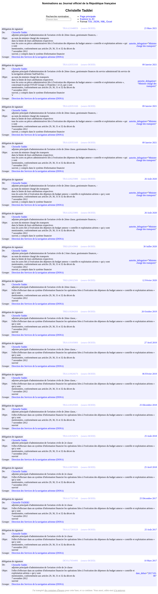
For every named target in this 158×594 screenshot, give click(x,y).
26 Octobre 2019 (149, 311)
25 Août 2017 (151, 529)
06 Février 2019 (149, 374)
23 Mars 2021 (150, 28)
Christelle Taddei (21, 32)
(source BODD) (88, 28)
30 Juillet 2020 (150, 246)
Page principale (88, 16)
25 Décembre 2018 (148, 405)
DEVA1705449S (70, 560)
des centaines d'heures (54, 590)
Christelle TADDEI (22, 502)
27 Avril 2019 (150, 342)
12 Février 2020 (149, 280)
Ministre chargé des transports (146, 44)
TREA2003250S (70, 280)
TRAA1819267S (70, 436)
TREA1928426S (70, 311)
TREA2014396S (70, 246)
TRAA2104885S (70, 28)
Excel (109, 21)
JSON (96, 21)
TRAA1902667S (70, 374)
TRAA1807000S (70, 467)
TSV (90, 21)
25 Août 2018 (151, 436)
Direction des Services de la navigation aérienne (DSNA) (38, 57)
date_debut (141, 573)
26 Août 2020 (151, 179)
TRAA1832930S (70, 405)
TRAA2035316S (70, 64)
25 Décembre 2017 (148, 498)
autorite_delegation (138, 43)
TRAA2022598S (70, 179)
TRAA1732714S (70, 498)
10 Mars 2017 (150, 560)
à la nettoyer (119, 590)
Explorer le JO (87, 19)
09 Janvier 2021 (149, 64)
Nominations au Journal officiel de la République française (79, 3)
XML (103, 21)
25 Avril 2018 (150, 467)
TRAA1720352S (70, 529)
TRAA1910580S (70, 342)
